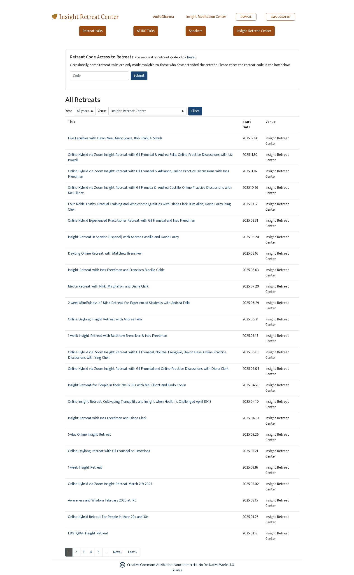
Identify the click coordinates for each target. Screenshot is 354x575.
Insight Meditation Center (206, 17)
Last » (132, 552)
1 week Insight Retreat (85, 468)
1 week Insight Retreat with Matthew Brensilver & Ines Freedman (117, 336)
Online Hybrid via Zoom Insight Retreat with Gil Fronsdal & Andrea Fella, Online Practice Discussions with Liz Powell (150, 157)
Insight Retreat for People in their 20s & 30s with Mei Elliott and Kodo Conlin (127, 385)
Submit (139, 76)
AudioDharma (163, 17)
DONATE (246, 16)
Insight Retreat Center (89, 16)
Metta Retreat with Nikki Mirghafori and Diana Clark (108, 286)
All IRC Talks (146, 31)
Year (68, 111)
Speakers (196, 31)
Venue (102, 111)
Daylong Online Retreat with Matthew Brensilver (105, 254)
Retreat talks (93, 31)
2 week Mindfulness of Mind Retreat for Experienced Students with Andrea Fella (129, 303)
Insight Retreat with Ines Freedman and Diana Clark (107, 418)
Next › (117, 552)
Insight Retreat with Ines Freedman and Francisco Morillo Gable (116, 270)
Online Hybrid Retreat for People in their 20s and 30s (108, 517)
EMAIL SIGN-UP (281, 16)
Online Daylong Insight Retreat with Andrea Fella (105, 319)
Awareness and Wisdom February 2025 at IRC (102, 500)
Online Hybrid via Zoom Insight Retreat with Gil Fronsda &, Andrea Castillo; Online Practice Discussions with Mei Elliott (150, 190)
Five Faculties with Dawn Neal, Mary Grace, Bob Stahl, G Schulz (115, 138)
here (191, 57)
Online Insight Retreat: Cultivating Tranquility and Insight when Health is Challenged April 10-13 (139, 402)
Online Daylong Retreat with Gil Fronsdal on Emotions (109, 451)
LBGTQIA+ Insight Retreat (88, 533)
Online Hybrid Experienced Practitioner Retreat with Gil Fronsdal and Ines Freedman (131, 221)
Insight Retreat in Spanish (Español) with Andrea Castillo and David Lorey (123, 237)
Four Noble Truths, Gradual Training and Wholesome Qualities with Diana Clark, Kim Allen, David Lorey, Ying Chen (149, 207)
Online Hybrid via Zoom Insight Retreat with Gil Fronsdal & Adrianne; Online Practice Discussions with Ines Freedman (148, 174)
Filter (195, 111)
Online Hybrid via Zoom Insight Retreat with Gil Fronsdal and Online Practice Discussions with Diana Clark (148, 369)
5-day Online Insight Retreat (89, 435)
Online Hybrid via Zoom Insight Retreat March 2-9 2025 (110, 484)
